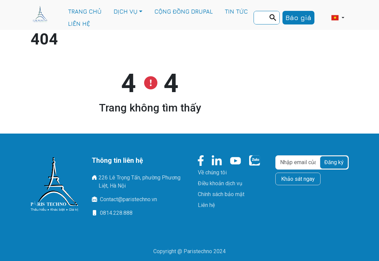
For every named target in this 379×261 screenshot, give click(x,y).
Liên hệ (206, 205)
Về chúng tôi (212, 172)
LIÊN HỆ (79, 23)
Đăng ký (334, 162)
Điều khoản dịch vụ (220, 183)
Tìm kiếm (275, 18)
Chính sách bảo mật (221, 194)
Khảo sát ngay (298, 179)
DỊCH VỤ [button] (126, 11)
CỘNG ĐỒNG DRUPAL (183, 11)
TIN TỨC (236, 11)
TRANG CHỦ (85, 11)
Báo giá (298, 17)
